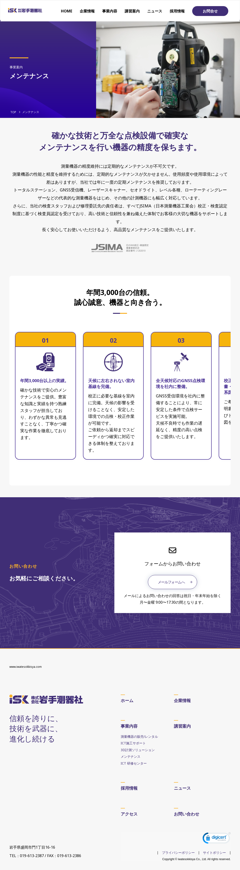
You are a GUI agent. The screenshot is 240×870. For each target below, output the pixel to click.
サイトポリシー (214, 852)
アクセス (129, 813)
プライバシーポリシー (178, 852)
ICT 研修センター (134, 763)
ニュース (155, 10)
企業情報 (87, 10)
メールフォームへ (171, 582)
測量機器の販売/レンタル (139, 736)
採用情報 (177, 10)
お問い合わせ (186, 813)
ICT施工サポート (133, 743)
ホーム (127, 700)
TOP (13, 112)
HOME (67, 10)
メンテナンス (130, 756)
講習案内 (132, 10)
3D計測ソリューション (138, 749)
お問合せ (210, 10)
